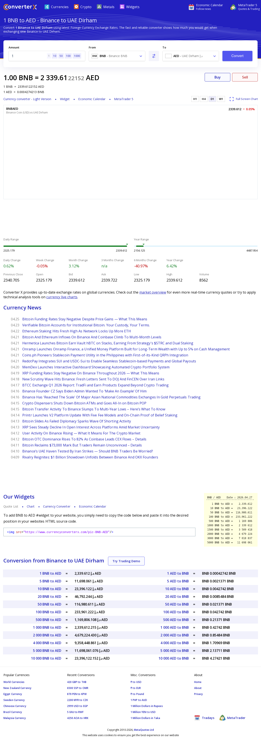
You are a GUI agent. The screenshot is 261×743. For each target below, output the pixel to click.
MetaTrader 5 (123, 99)
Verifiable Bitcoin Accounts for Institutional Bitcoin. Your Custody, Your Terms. (86, 325)
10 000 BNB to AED (46, 658)
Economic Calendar (91, 99)
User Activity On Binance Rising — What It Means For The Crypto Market (81, 433)
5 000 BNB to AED (47, 650)
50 (61, 56)
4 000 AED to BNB (174, 643)
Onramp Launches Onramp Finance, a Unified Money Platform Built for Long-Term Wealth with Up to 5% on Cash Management (126, 349)
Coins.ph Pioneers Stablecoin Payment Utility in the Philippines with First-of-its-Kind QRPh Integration (105, 355)
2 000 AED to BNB (174, 635)
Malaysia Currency (14, 718)
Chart (30, 506)
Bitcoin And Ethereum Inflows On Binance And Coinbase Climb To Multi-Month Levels (91, 337)
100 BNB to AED (48, 612)
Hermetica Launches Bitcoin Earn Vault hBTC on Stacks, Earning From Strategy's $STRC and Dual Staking (107, 343)
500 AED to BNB (176, 619)
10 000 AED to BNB (174, 658)
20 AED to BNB (177, 596)
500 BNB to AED (48, 619)
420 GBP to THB (76, 682)
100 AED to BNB (176, 612)
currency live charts (61, 297)
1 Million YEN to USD (143, 712)
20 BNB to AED (49, 596)
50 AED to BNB (177, 604)
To (164, 47)
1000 (77, 56)
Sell (245, 77)
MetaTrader (232, 718)
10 (54, 56)
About (198, 688)
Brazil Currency (12, 712)
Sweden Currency (14, 700)
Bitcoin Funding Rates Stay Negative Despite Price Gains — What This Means (84, 319)
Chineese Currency (14, 706)
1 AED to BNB (178, 573)
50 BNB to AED (49, 604)
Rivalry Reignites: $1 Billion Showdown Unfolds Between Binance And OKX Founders (90, 457)
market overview (152, 292)
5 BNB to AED (50, 581)
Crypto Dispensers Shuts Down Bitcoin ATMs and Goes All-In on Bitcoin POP (84, 403)
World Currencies (14, 682)
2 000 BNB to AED (47, 635)
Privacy (198, 694)
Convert (237, 56)
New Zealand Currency (17, 688)
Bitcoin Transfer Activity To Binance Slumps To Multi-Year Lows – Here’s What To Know (93, 409)
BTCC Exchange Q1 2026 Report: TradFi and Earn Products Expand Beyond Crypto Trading (95, 385)
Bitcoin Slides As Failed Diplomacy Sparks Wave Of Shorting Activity (76, 421)
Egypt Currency (12, 694)
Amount (14, 47)
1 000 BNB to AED (47, 627)
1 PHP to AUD (138, 700)
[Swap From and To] (154, 56)
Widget (65, 99)
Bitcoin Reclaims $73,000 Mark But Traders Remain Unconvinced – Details (82, 445)
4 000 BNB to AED (47, 643)
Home (197, 682)
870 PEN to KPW (77, 694)
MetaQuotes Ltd (144, 730)
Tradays (204, 718)
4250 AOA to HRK (77, 718)
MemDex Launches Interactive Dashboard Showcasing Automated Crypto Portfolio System (96, 367)
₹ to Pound (137, 694)
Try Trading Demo (126, 561)
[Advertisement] (130, 219)
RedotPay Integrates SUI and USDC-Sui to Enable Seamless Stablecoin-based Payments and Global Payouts (109, 361)
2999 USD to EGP (77, 706)
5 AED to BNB (178, 581)
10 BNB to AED (49, 588)
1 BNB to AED (50, 573)
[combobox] (117, 56)
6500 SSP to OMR (77, 688)
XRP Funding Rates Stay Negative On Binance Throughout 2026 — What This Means (90, 373)
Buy (217, 77)
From (92, 47)
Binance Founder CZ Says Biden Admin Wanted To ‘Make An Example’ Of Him (84, 391)
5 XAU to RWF (75, 712)
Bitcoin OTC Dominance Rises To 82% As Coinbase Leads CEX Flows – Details (84, 439)
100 (68, 56)
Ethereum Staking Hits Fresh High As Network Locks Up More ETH (76, 331)
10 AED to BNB (177, 588)
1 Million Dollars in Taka (145, 718)
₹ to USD (135, 682)
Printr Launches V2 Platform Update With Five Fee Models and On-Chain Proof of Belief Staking (99, 415)
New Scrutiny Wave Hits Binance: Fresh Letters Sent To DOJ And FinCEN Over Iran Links (93, 379)
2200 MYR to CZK (77, 700)
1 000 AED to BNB (174, 627)
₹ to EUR (135, 688)
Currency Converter (56, 506)
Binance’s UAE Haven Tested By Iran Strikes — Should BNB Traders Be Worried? (87, 451)
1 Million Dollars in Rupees (146, 706)
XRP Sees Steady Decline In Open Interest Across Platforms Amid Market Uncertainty (91, 427)
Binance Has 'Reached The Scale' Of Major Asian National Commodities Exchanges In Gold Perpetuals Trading (111, 397)
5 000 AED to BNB (174, 650)
